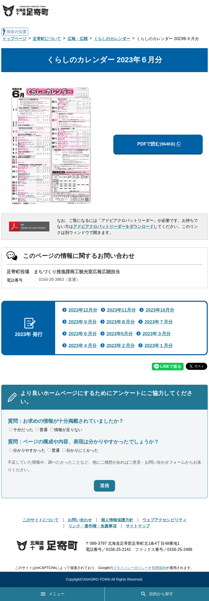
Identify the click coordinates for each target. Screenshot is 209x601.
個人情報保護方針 (117, 520)
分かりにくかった (80, 450)
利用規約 (159, 568)
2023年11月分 (121, 310)
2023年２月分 (121, 345)
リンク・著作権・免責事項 (92, 526)
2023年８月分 (121, 321)
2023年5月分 (120, 333)
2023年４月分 (82, 345)
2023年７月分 (159, 321)
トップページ (14, 39)
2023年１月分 (159, 345)
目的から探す (157, 594)
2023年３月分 (157, 333)
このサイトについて (40, 520)
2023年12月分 (82, 310)
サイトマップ (138, 526)
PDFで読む (156, 144)
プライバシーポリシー (130, 568)
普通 (42, 430)
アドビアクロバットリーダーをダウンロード (113, 226)
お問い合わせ (80, 520)
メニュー (52, 594)
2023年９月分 (82, 321)
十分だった (21, 430)
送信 (104, 485)
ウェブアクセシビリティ (164, 520)
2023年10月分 (160, 310)
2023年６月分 (82, 333)
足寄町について (47, 39)
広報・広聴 (77, 39)
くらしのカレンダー (112, 39)
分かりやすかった (27, 450)
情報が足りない (66, 430)
